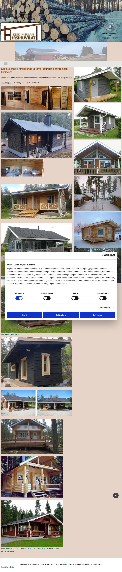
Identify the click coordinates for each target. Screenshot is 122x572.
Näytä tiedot (105, 307)
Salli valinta (61, 315)
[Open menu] (6, 64)
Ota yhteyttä (6, 82)
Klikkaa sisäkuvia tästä (10, 334)
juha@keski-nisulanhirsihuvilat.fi (91, 564)
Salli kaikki (97, 315)
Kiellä (24, 315)
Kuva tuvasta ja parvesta (42, 548)
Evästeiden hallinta (7, 567)
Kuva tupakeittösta (23, 548)
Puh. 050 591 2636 (72, 564)
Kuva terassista (7, 548)
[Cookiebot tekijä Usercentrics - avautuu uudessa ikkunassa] (104, 256)
